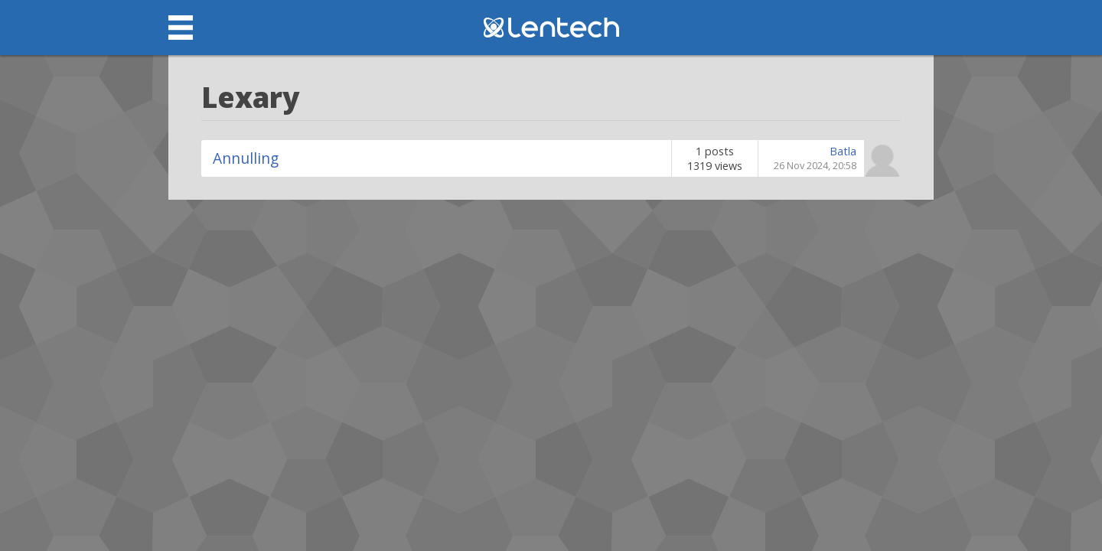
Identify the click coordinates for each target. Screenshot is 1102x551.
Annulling (246, 158)
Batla (843, 151)
